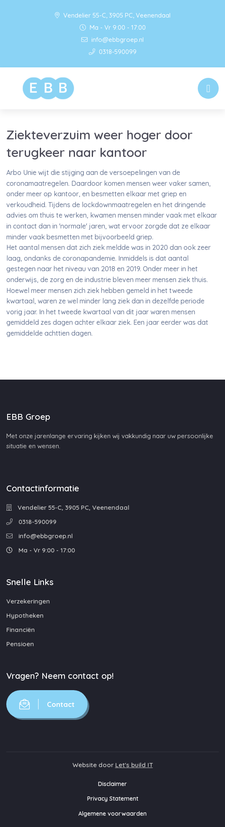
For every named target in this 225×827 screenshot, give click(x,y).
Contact (47, 704)
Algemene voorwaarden (112, 813)
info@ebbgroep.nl (112, 40)
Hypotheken (25, 615)
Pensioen (20, 644)
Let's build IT (134, 765)
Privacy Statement (112, 798)
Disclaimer (112, 784)
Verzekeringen (28, 601)
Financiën (20, 630)
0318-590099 (113, 52)
